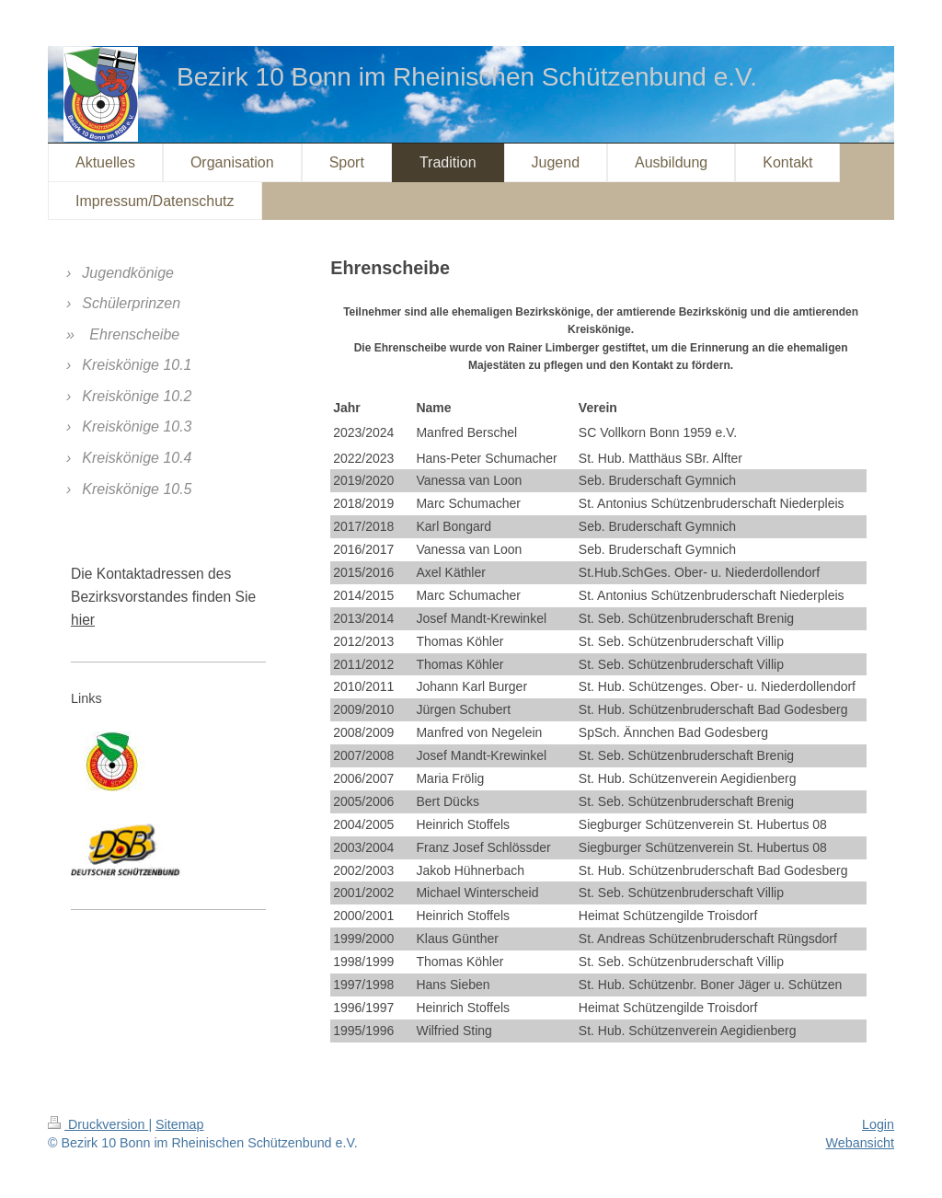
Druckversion (98, 1124)
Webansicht (860, 1142)
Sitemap (179, 1124)
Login (878, 1124)
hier (83, 620)
